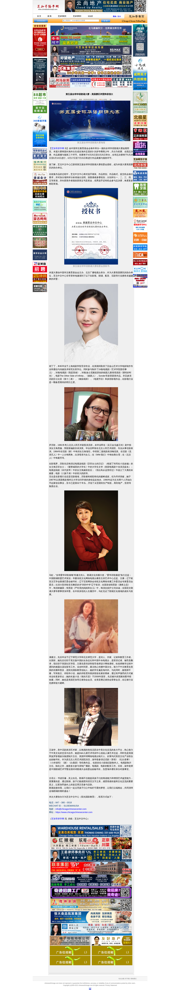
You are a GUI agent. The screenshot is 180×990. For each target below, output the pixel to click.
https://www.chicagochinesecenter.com (74, 812)
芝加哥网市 (77, 16)
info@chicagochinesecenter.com (71, 809)
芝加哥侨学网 (57, 148)
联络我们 (134, 978)
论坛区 (90, 16)
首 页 (39, 16)
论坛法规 (121, 978)
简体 (114, 16)
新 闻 (49, 16)
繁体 (119, 16)
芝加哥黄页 (62, 16)
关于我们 (127, 978)
